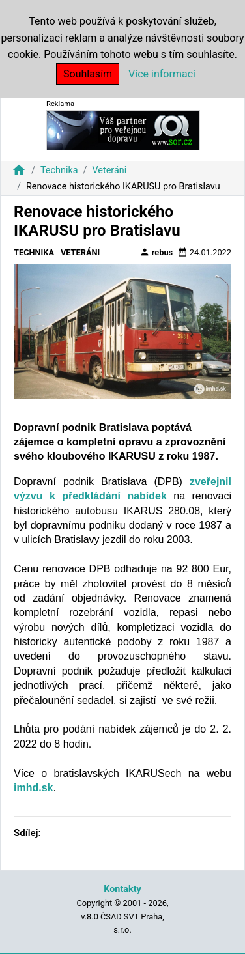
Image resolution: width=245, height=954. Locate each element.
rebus (156, 252)
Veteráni (109, 170)
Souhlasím (87, 74)
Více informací (161, 74)
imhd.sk (33, 787)
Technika (59, 170)
